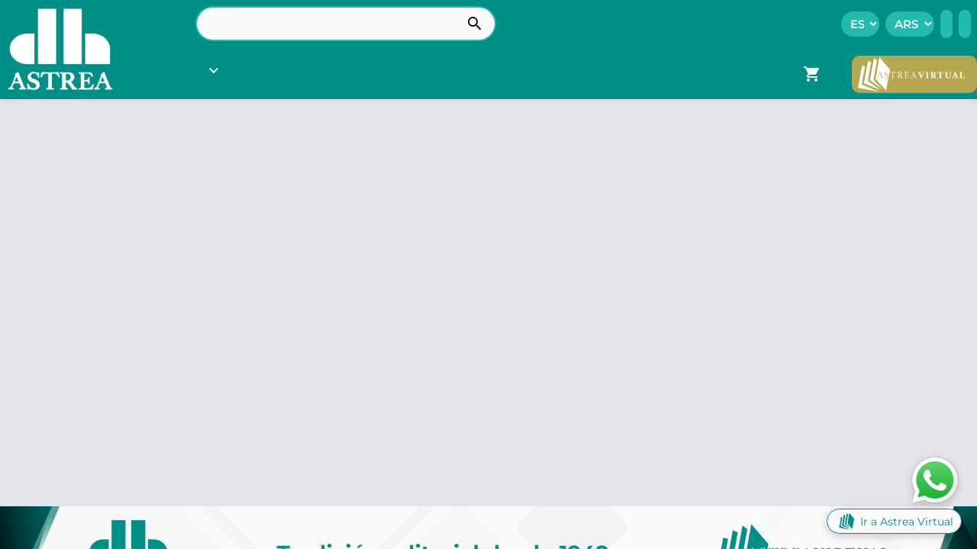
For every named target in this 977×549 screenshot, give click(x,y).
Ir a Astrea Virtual (894, 521)
